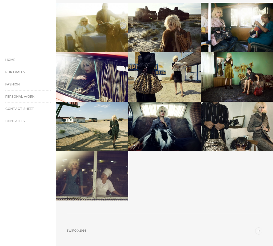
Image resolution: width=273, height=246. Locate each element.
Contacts (15, 121)
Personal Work (19, 97)
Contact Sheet (19, 109)
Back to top (258, 231)
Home (10, 60)
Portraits (15, 72)
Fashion (12, 84)
